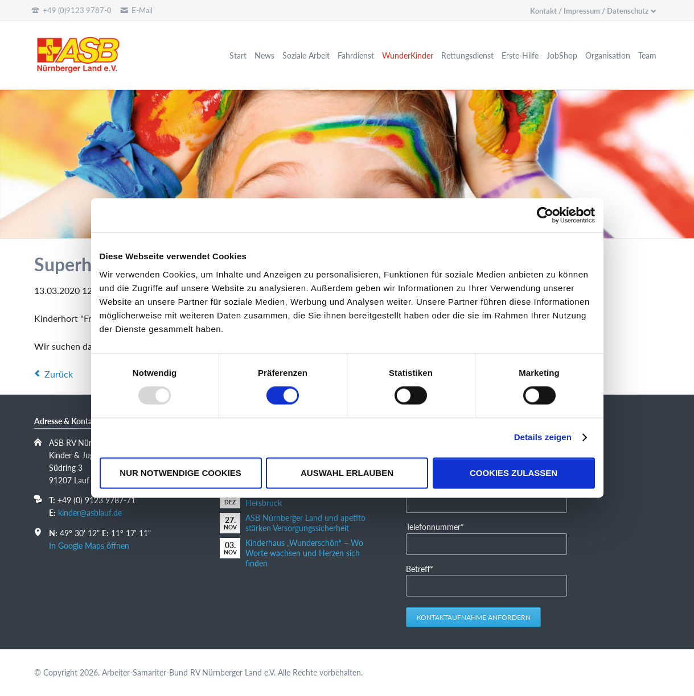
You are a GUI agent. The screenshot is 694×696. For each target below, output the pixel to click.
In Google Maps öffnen (89, 545)
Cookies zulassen (513, 473)
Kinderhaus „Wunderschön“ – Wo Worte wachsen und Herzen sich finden (304, 553)
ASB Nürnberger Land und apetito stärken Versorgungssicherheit (305, 523)
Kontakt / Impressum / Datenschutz (589, 10)
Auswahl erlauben (347, 473)
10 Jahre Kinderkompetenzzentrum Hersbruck (306, 498)
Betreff (423, 568)
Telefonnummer (435, 526)
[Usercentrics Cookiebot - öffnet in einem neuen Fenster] (545, 214)
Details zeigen (543, 437)
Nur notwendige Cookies (180, 473)
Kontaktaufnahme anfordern (474, 617)
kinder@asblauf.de (90, 512)
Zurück (58, 373)
